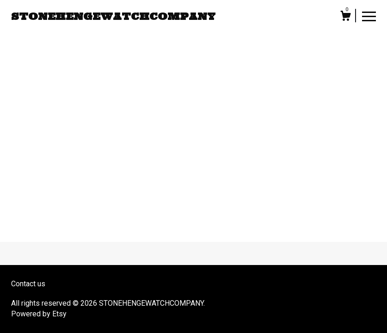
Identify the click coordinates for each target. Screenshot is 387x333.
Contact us (28, 283)
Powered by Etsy (39, 313)
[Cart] (345, 17)
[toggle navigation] (369, 16)
